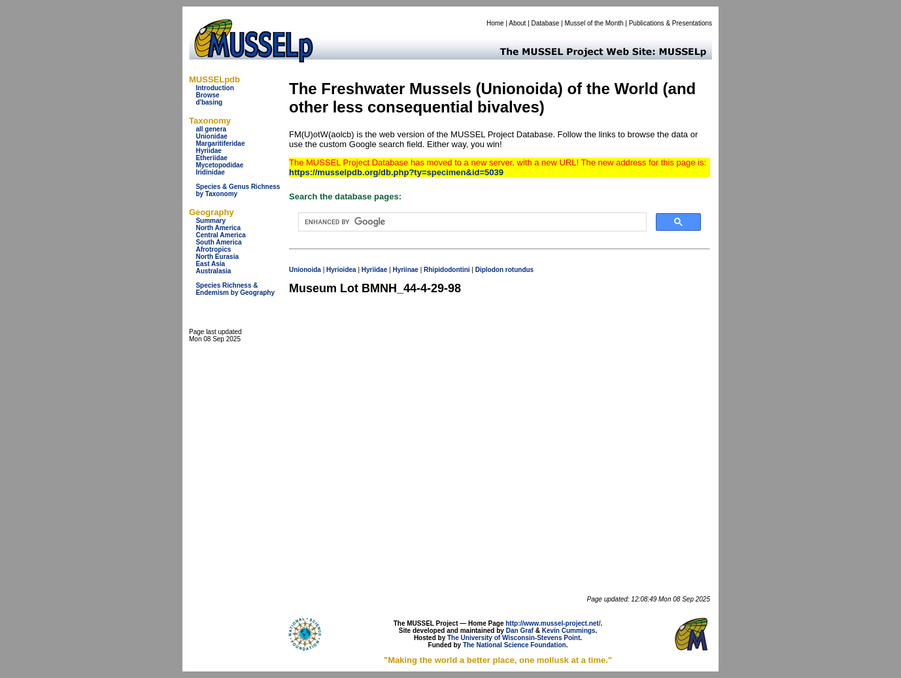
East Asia (210, 263)
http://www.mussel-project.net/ (552, 623)
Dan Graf (520, 630)
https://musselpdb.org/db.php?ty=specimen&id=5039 (396, 172)
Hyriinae (405, 269)
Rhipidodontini (447, 269)
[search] (471, 222)
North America (218, 227)
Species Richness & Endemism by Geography (235, 289)
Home (495, 23)
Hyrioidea (341, 269)
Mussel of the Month (594, 23)
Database (546, 23)
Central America (220, 235)
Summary (211, 220)
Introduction (214, 88)
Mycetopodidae (219, 165)
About (517, 23)
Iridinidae (210, 172)
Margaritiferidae (220, 143)
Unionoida (305, 269)
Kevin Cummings (569, 630)
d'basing (209, 102)
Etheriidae (211, 157)
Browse (207, 95)
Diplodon (489, 269)
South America (218, 242)
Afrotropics (213, 249)
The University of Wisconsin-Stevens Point (513, 637)
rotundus (519, 269)
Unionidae (211, 136)
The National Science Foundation (514, 645)
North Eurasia (217, 256)
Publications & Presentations (670, 23)
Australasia (213, 271)
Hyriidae (208, 150)
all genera (211, 129)
